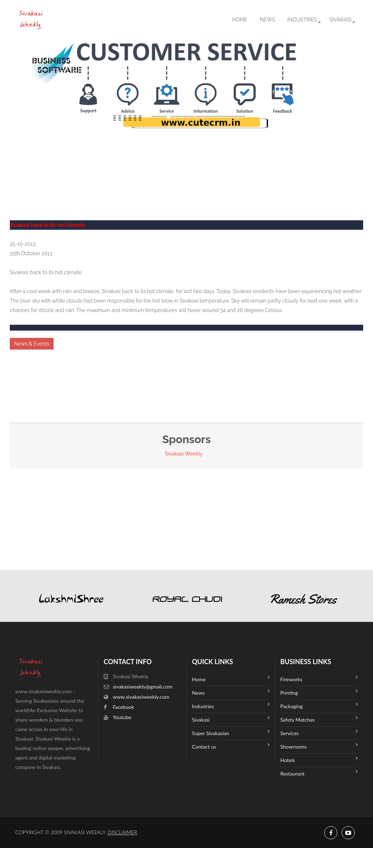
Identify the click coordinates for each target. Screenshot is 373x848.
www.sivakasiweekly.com (141, 697)
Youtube (122, 717)
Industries (302, 20)
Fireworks (319, 678)
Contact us (231, 746)
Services (319, 732)
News (267, 20)
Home (239, 20)
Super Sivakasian (231, 732)
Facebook (123, 707)
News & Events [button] (31, 344)
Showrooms (319, 746)
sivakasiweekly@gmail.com (143, 686)
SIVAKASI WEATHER (186, 156)
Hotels (319, 759)
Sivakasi (341, 20)
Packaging (319, 705)
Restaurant (319, 773)
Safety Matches (319, 719)
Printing (319, 692)
